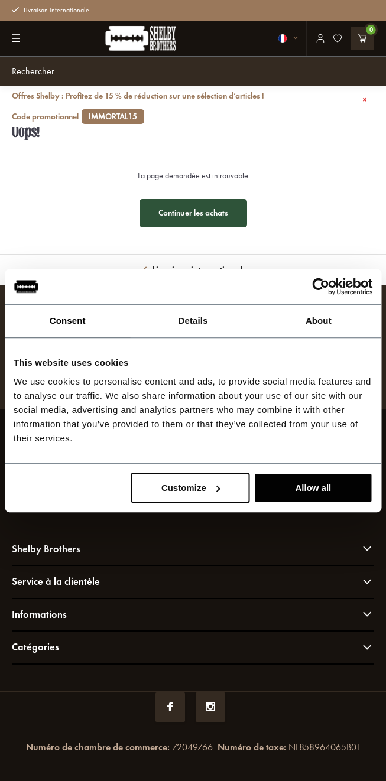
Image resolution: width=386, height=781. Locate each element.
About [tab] (319, 320)
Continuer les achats (193, 213)
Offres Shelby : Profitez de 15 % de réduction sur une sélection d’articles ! (179, 106)
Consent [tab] (68, 320)
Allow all (313, 488)
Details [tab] (193, 320)
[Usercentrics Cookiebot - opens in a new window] (320, 286)
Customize (190, 488)
